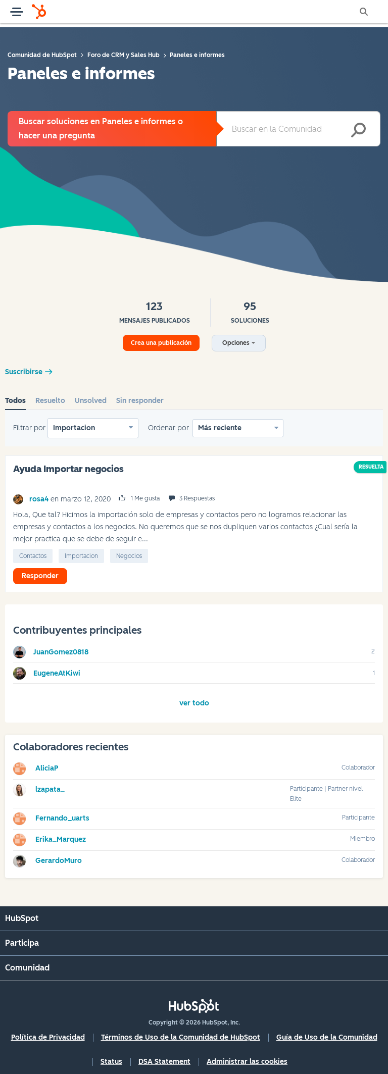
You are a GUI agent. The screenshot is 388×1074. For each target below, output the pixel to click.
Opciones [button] (236, 342)
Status (111, 1061)
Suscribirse (23, 372)
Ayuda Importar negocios (68, 469)
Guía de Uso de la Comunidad (326, 1037)
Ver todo (194, 703)
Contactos (32, 555)
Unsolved (91, 400)
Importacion (74, 428)
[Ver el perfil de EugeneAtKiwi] (56, 673)
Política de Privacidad (48, 1037)
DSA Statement (164, 1061)
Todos (15, 400)
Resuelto (50, 400)
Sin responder (140, 400)
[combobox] (298, 128)
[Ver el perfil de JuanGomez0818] (60, 652)
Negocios (129, 555)
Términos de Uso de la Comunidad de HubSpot (180, 1037)
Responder (40, 576)
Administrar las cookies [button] (247, 1061)
